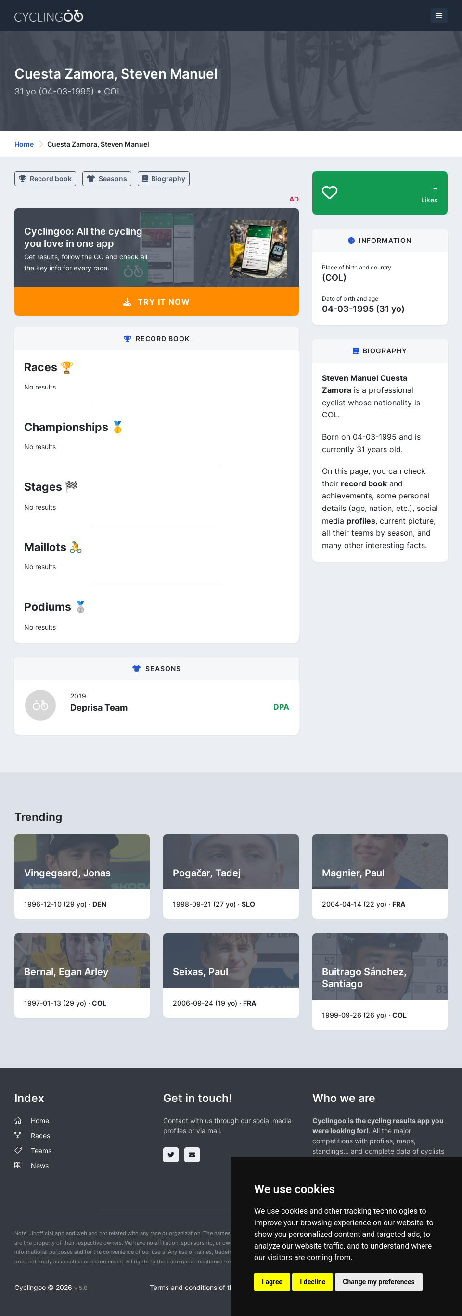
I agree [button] (272, 1282)
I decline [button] (312, 1282)
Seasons (107, 179)
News (40, 1165)
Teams (41, 1150)
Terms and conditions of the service (206, 1287)
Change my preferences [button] (378, 1282)
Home (24, 144)
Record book (45, 179)
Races (40, 1135)
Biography (163, 179)
